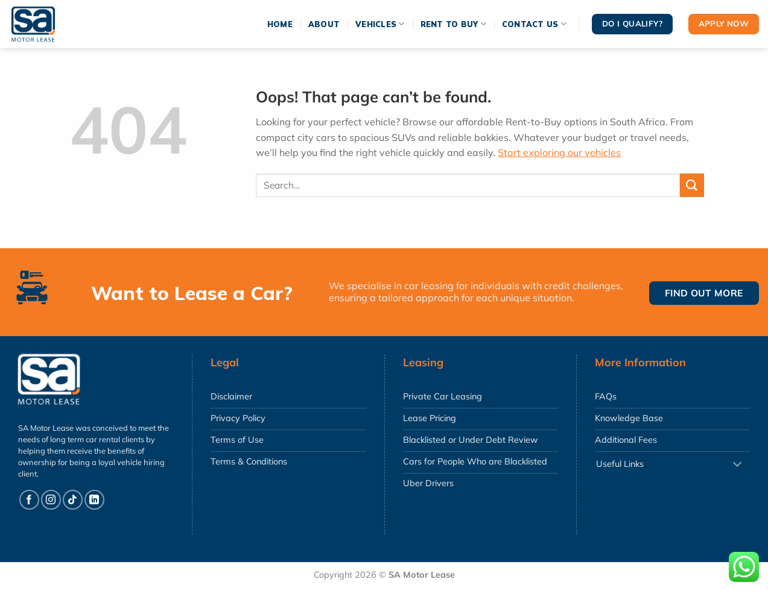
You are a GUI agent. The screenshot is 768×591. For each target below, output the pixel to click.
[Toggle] (737, 464)
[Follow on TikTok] (73, 500)
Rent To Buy (453, 24)
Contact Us (534, 24)
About (324, 24)
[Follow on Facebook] (29, 500)
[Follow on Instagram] (51, 500)
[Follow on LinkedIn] (94, 500)
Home (280, 24)
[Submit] (692, 185)
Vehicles (380, 24)
